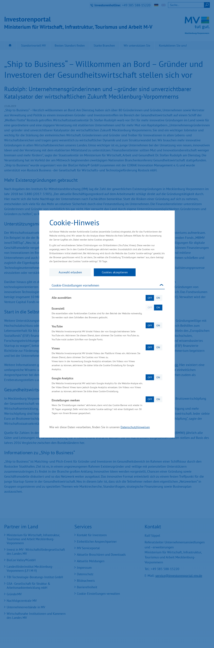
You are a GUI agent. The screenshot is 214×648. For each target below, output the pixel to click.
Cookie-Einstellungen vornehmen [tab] (75, 285)
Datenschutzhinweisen (135, 427)
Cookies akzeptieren (115, 272)
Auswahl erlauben (70, 272)
